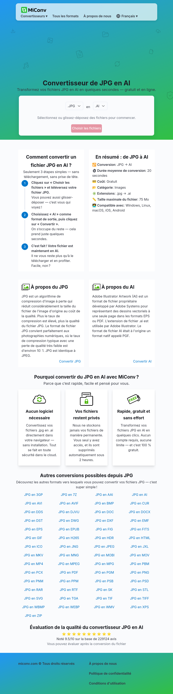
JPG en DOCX (139, 512)
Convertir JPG (70, 361)
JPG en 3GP (33, 495)
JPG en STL (139, 590)
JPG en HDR (104, 538)
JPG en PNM (33, 581)
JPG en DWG (69, 520)
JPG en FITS (139, 529)
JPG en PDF (69, 572)
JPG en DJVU (68, 512)
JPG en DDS (33, 512)
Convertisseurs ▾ (34, 16)
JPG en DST (33, 520)
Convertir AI (142, 361)
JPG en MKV (33, 555)
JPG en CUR (139, 503)
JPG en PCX (33, 572)
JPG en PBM (139, 564)
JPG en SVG (33, 598)
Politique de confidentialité (110, 673)
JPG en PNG (139, 572)
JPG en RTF (69, 590)
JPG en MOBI (104, 555)
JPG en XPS (139, 607)
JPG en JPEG (104, 546)
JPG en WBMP (33, 607)
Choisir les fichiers (86, 128)
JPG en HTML (139, 538)
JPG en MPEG (69, 564)
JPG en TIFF (139, 598)
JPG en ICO (33, 546)
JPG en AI (139, 495)
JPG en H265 (69, 538)
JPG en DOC (104, 512)
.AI (97, 106)
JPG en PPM (69, 581)
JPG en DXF (104, 520)
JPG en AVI (33, 503)
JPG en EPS (33, 529)
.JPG (71, 106)
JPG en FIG (104, 529)
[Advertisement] (86, 49)
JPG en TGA (68, 598)
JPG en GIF (33, 538)
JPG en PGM (104, 572)
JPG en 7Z (69, 495)
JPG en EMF (139, 520)
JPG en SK (104, 590)
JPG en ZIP (33, 616)
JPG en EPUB (68, 529)
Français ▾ (127, 16)
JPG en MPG (104, 564)
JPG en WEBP (69, 607)
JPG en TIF (104, 598)
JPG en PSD (139, 581)
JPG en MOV (139, 555)
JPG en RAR (33, 590)
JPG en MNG (69, 555)
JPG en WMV (104, 607)
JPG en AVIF (69, 503)
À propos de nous (103, 663)
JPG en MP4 (33, 564)
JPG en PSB (104, 581)
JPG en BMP (104, 503)
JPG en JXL (140, 546)
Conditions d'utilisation (107, 683)
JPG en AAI (104, 495)
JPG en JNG (68, 546)
